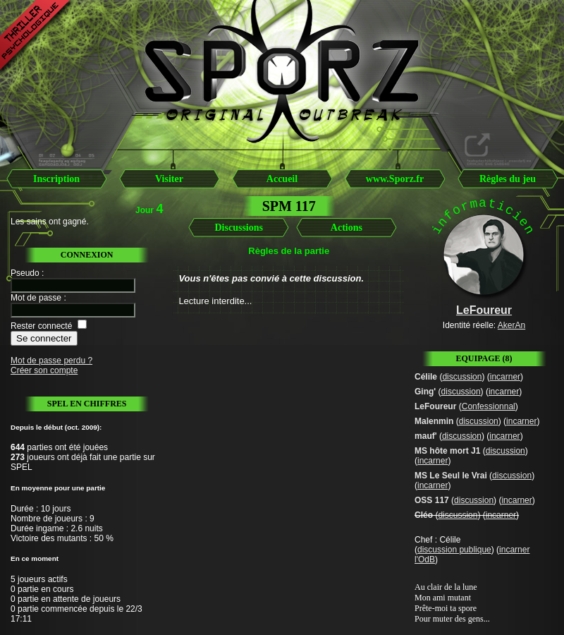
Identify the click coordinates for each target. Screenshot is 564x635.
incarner (505, 377)
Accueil (282, 179)
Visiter (169, 179)
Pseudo (25, 273)
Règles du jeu (507, 179)
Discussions (238, 227)
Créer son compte (44, 370)
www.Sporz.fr (395, 179)
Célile (426, 377)
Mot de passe (36, 298)
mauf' (426, 436)
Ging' (425, 392)
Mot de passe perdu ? (51, 360)
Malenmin (434, 421)
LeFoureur (435, 406)
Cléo (424, 515)
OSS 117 (432, 500)
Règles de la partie (288, 251)
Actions (346, 227)
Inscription (56, 179)
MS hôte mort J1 (447, 451)
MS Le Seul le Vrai (451, 475)
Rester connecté (41, 326)
